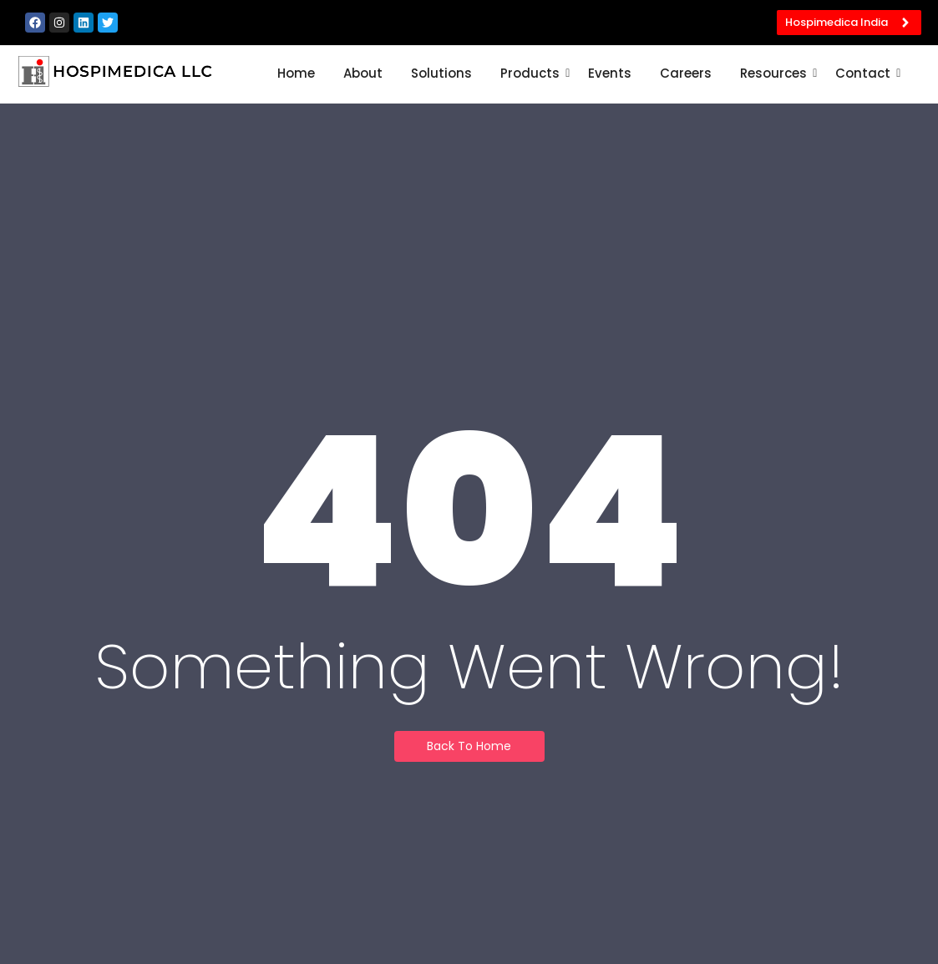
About (363, 73)
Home (296, 73)
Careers (686, 73)
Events (609, 73)
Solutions (441, 73)
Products (532, 73)
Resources (776, 73)
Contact (865, 73)
